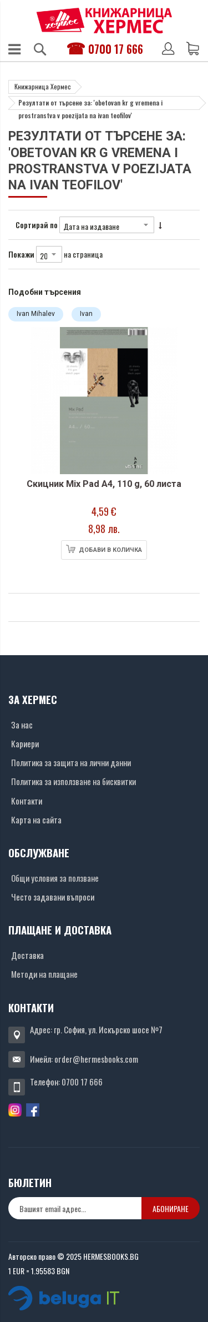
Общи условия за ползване (55, 878)
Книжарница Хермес (42, 86)
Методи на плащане (44, 974)
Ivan (86, 314)
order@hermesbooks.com (96, 1059)
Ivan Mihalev (36, 314)
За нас (22, 724)
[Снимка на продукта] (104, 400)
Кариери (25, 743)
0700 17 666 (115, 49)
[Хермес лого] (104, 20)
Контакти (26, 801)
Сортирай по (37, 224)
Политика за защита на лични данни (71, 762)
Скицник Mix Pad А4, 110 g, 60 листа (104, 484)
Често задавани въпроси (52, 897)
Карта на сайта (36, 819)
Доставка (27, 955)
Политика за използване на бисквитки (73, 781)
